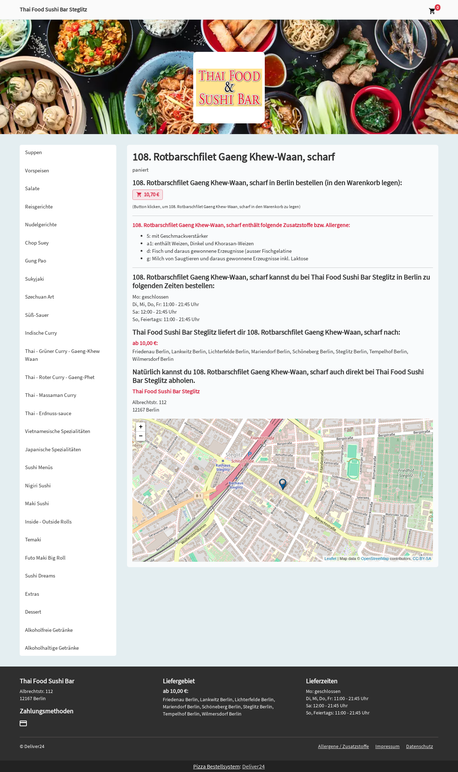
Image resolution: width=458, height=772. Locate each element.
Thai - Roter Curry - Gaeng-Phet (59, 377)
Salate (32, 188)
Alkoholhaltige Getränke (52, 647)
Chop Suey (37, 242)
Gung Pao (35, 260)
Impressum (387, 746)
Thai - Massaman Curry (50, 395)
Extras (32, 593)
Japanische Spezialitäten (53, 449)
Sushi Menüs (39, 467)
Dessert (33, 611)
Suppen (33, 152)
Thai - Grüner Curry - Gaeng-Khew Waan (62, 355)
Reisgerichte (39, 206)
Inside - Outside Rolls (48, 521)
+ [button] (141, 427)
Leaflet (330, 558)
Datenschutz (419, 746)
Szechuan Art (39, 296)
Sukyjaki (34, 278)
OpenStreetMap (375, 558)
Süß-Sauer (37, 314)
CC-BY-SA (422, 558)
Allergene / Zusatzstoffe (343, 746)
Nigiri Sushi (38, 485)
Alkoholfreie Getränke (49, 629)
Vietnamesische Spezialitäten (57, 431)
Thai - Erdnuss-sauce (48, 413)
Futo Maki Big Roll (45, 557)
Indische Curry (41, 332)
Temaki (33, 539)
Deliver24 (253, 766)
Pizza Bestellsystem (216, 766)
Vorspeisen (37, 170)
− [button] (141, 436)
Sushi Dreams (40, 575)
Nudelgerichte (41, 224)
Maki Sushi (37, 503)
